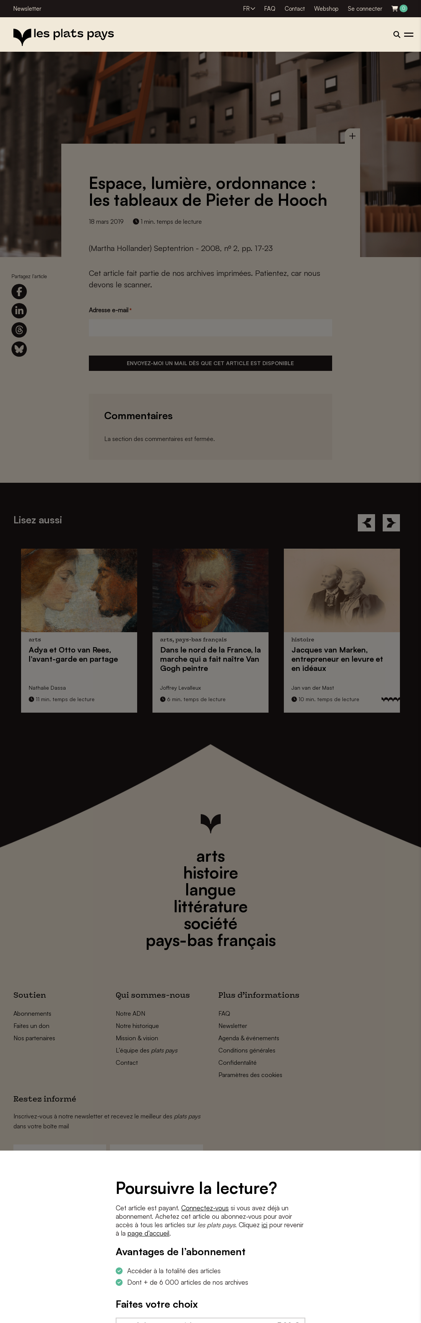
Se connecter (365, 8)
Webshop (326, 8)
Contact (295, 8)
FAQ (269, 8)
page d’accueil (148, 1233)
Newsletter (27, 8)
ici (264, 1225)
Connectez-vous (205, 1208)
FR (246, 8)
